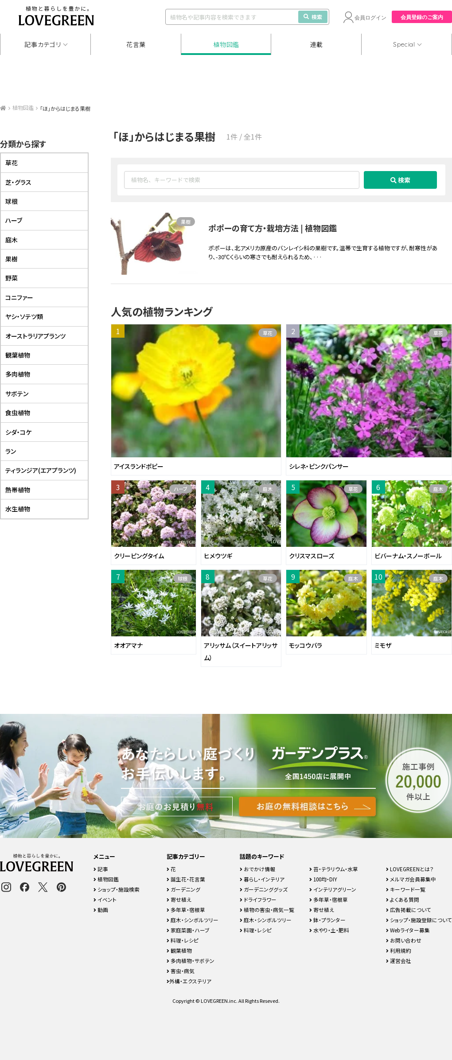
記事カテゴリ (42, 44)
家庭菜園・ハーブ (188, 930)
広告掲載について (408, 909)
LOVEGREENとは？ (410, 869)
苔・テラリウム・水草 (333, 869)
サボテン (16, 393)
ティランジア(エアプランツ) (40, 470)
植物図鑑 (226, 44)
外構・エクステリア (189, 981)
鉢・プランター (327, 920)
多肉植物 (17, 374)
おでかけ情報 (257, 869)
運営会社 (398, 960)
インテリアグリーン (332, 889)
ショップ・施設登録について (419, 920)
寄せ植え (179, 899)
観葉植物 (17, 355)
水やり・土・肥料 (329, 930)
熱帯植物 (17, 489)
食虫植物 (17, 412)
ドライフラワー (258, 899)
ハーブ (180, 488)
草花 (268, 332)
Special (404, 44)
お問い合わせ (403, 940)
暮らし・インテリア (262, 879)
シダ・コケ (18, 432)
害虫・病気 (181, 970)
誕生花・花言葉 (186, 879)
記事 (101, 869)
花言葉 (136, 44)
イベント (105, 899)
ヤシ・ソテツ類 (24, 316)
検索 (313, 16)
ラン (10, 451)
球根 (182, 578)
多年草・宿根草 (186, 909)
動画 (101, 909)
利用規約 (398, 950)
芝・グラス (18, 182)
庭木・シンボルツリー (192, 920)
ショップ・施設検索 (117, 889)
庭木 (268, 488)
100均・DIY (323, 879)
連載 (316, 44)
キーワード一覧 (405, 889)
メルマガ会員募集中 (411, 879)
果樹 (186, 221)
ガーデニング (183, 889)
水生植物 (17, 508)
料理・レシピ (183, 940)
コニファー (19, 297)
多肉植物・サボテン (190, 960)
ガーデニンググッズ (264, 889)
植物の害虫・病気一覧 (267, 909)
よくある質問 (402, 899)
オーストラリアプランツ (35, 335)
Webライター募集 (408, 930)
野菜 (11, 277)
